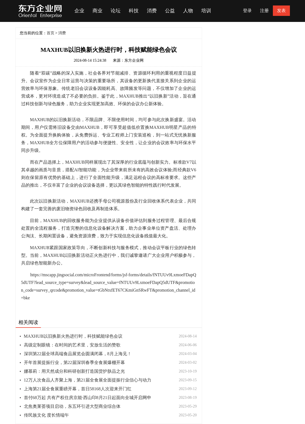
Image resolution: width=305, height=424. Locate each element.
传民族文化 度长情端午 (46, 415)
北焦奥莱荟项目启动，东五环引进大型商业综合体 (72, 406)
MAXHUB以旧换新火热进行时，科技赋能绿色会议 (73, 336)
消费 (152, 10)
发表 (281, 10)
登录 (247, 10)
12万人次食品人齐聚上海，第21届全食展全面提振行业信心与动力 (87, 380)
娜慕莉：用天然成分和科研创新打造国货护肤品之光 (74, 371)
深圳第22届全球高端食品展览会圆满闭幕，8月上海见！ (77, 353)
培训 (206, 10)
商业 (97, 10)
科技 (134, 10)
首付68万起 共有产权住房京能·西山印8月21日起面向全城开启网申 (87, 397)
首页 (50, 33)
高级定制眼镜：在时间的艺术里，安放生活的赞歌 (72, 345)
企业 (79, 10)
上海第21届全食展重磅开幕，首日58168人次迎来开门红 (77, 388)
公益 (170, 10)
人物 (188, 10)
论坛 (116, 10)
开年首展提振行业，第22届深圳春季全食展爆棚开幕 (74, 362)
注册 (264, 10)
